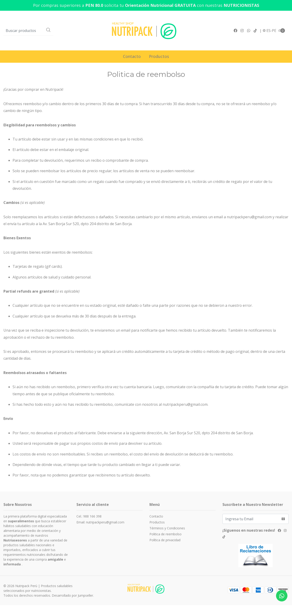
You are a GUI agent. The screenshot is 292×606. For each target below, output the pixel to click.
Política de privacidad (164, 541)
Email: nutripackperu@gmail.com (100, 523)
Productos (159, 57)
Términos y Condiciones (167, 529)
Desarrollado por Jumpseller (72, 596)
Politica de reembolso (165, 535)
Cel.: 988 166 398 (89, 517)
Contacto (132, 57)
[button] (269, 31)
